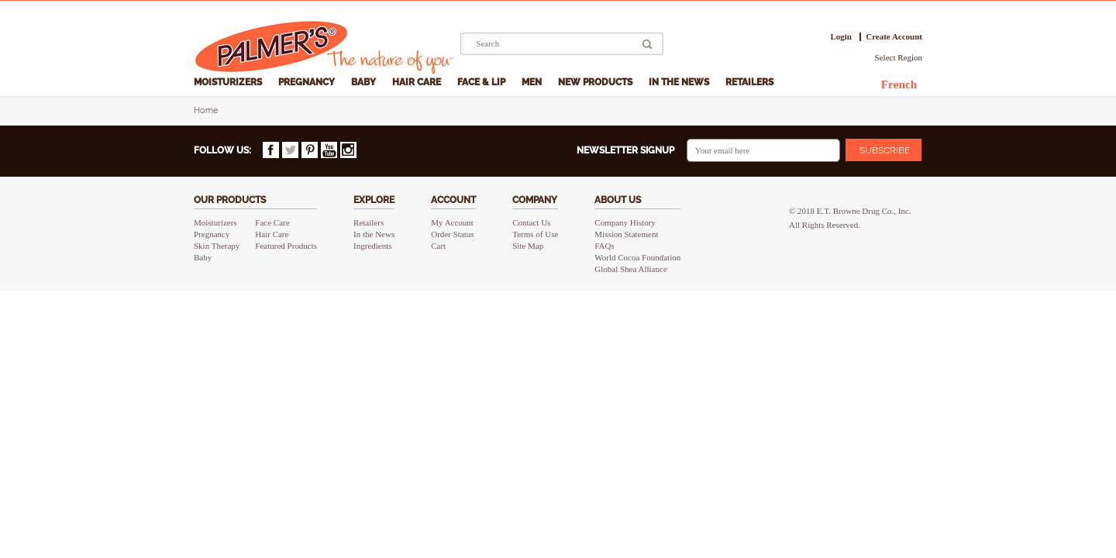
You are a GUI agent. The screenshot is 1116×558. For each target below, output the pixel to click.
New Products (596, 82)
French (899, 84)
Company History (625, 222)
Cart (438, 245)
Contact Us (531, 222)
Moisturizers (229, 82)
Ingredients (372, 245)
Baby (364, 82)
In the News (680, 82)
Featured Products (286, 245)
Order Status (452, 234)
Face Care (272, 222)
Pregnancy (307, 82)
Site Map (527, 245)
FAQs (604, 245)
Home (206, 110)
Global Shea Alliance (630, 269)
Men (533, 82)
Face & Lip (482, 82)
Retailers (750, 82)
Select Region (898, 57)
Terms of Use (535, 234)
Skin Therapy (216, 245)
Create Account (894, 37)
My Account (452, 222)
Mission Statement (626, 234)
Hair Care (417, 82)
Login (841, 37)
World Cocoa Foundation (637, 257)
